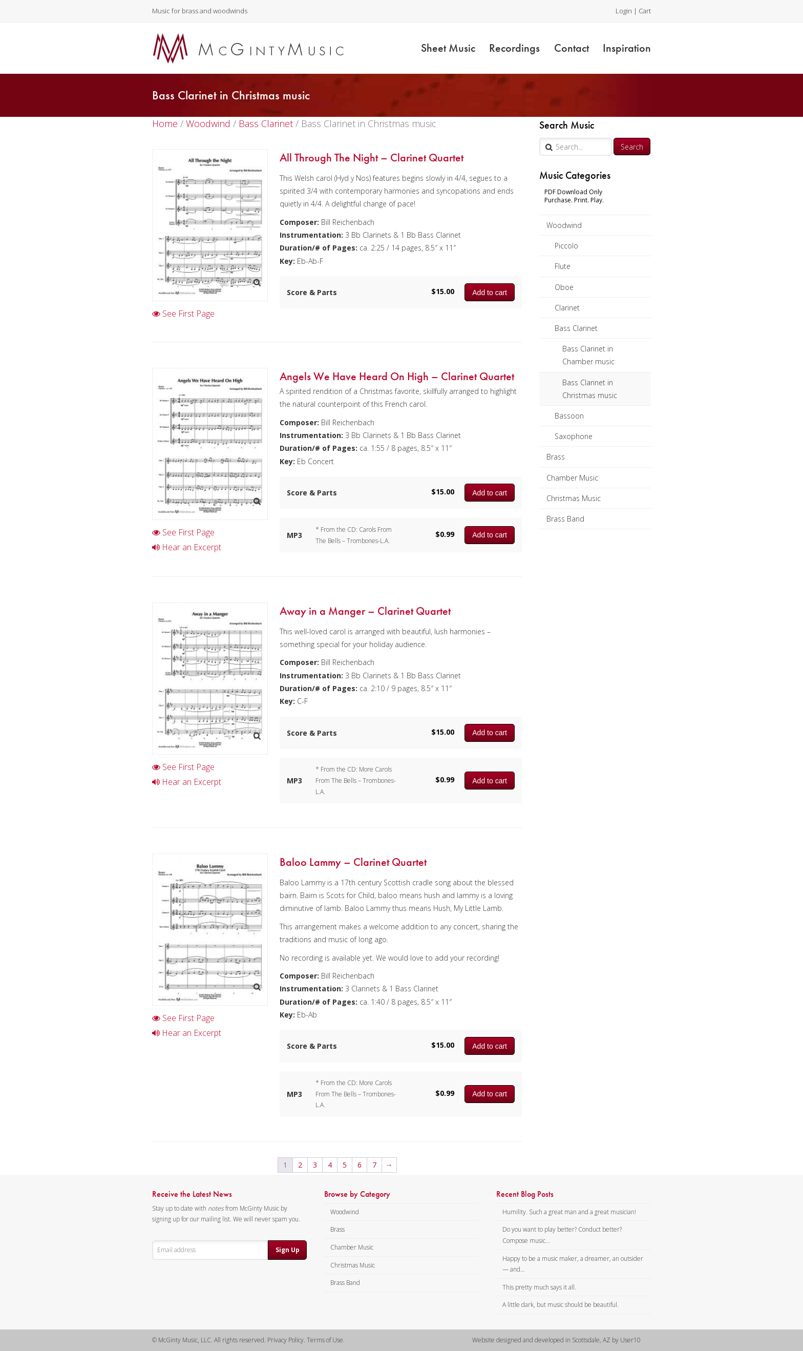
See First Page (183, 313)
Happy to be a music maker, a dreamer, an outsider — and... (572, 1264)
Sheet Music (448, 47)
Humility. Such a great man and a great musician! (569, 1212)
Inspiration (627, 47)
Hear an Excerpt (186, 547)
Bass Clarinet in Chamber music (588, 355)
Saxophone (574, 436)
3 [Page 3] (315, 1165)
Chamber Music (572, 478)
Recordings (514, 47)
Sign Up (288, 1249)
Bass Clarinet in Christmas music (589, 389)
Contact (571, 47)
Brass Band (565, 519)
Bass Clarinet (576, 328)
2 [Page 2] (300, 1165)
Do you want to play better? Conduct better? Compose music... (562, 1235)
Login (624, 10)
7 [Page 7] (374, 1165)
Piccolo (566, 246)
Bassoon (569, 416)
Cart (645, 10)
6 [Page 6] (359, 1165)
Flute (562, 266)
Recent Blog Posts (525, 1194)
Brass (555, 457)
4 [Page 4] (330, 1165)
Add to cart (489, 292)
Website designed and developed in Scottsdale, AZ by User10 (556, 1340)
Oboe (564, 287)
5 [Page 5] (345, 1165)
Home (165, 123)
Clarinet (567, 308)
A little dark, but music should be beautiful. (560, 1304)
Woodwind (564, 225)
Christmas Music (573, 498)
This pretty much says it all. (539, 1287)
